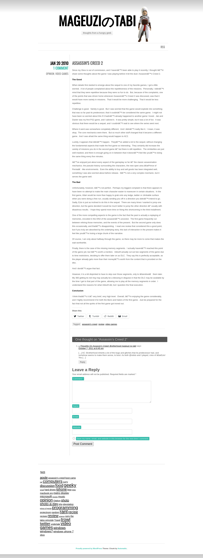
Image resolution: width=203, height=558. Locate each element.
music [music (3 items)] (61, 500)
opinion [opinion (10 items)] (46, 504)
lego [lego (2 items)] (69, 493)
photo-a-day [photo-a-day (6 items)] (49, 508)
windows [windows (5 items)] (59, 531)
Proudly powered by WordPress (89, 552)
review (101, 324)
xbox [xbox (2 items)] (42, 539)
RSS (163, 47)
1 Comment (60, 68)
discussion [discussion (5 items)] (47, 489)
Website (76, 431)
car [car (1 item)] (41, 486)
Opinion (50, 74)
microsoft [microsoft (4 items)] (46, 500)
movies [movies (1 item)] (55, 501)
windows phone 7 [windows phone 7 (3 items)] (63, 535)
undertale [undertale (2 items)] (55, 528)
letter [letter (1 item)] (74, 494)
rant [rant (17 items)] (64, 515)
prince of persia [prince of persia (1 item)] (46, 512)
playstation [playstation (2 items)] (68, 508)
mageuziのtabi (97, 20)
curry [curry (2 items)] (65, 485)
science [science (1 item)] (62, 520)
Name (76, 410)
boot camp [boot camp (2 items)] (70, 481)
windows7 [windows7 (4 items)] (46, 535)
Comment (78, 379)
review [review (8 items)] (53, 519)
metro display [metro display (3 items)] (61, 496)
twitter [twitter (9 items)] (45, 527)
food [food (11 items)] (59, 489)
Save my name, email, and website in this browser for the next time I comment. (113, 442)
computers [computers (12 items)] (52, 485)
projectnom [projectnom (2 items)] (45, 516)
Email (75, 420)
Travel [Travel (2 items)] (57, 524)
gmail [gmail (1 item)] (42, 494)
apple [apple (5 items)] (44, 481)
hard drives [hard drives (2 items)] (50, 493)
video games (61, 74)
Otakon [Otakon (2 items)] (57, 504)
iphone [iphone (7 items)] (61, 493)
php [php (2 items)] (60, 508)
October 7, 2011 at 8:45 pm (91, 348)
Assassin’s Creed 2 (87, 63)
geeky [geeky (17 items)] (70, 489)
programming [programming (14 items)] (65, 511)
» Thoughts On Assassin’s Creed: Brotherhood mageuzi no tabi (107, 346)
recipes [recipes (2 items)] (43, 520)
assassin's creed (89, 324)
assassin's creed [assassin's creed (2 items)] (56, 481)
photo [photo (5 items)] (65, 504)
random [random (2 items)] (55, 516)
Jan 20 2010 (59, 63)
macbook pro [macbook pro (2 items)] (46, 497)
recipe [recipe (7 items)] (73, 516)
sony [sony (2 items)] (67, 520)
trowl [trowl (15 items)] (65, 523)
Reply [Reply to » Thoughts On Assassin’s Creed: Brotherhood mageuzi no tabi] (82, 362)
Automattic (122, 552)
